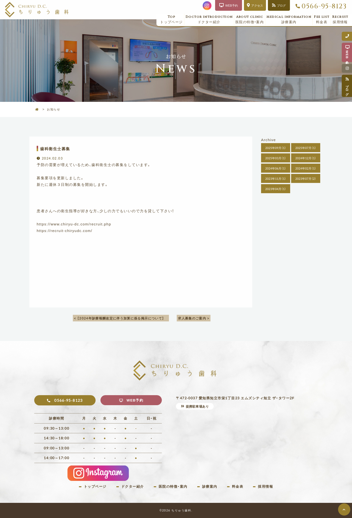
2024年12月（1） (305, 158)
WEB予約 (135, 400)
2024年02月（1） (305, 168)
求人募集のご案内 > (194, 318)
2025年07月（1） (305, 148)
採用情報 (340, 19)
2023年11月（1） (275, 178)
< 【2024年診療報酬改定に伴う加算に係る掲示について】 (120, 318)
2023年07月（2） (305, 178)
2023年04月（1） (275, 189)
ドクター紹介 (209, 19)
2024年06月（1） (275, 168)
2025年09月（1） (275, 148)
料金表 (322, 19)
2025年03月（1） (275, 158)
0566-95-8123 (324, 6)
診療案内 (288, 19)
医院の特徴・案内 (249, 19)
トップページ (171, 19)
